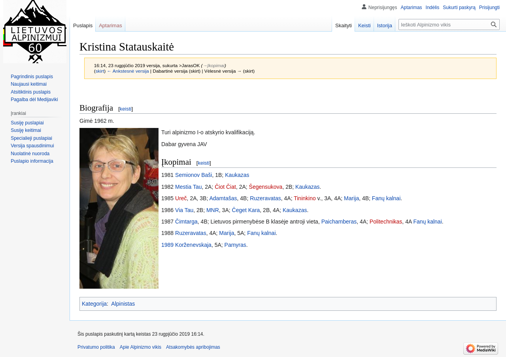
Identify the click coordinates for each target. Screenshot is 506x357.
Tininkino (305, 198)
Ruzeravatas (265, 198)
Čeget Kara (246, 210)
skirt (100, 70)
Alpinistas (123, 304)
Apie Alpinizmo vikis (140, 347)
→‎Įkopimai (213, 65)
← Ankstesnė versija (128, 70)
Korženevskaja (193, 245)
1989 (167, 245)
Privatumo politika (96, 347)
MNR (212, 210)
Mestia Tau (188, 187)
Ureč (181, 198)
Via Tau (184, 210)
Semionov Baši (193, 175)
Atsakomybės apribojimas (193, 347)
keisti (126, 109)
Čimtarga (186, 221)
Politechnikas (386, 221)
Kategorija (94, 304)
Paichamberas (339, 221)
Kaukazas (237, 175)
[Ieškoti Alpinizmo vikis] (449, 24)
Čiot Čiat (225, 187)
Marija (351, 198)
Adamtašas (223, 198)
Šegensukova (266, 187)
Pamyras (235, 245)
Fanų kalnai (386, 198)
